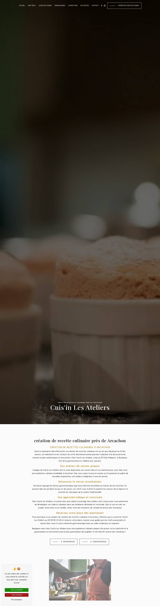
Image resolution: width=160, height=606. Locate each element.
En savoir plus (68, 541)
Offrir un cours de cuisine (128, 5)
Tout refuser (16, 594)
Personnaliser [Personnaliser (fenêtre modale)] (16, 599)
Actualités (84, 5)
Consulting (73, 5)
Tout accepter (16, 589)
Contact (95, 5)
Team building (59, 5)
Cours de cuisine (45, 5)
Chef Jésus (32, 5)
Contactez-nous (98, 541)
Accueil (22, 5)
